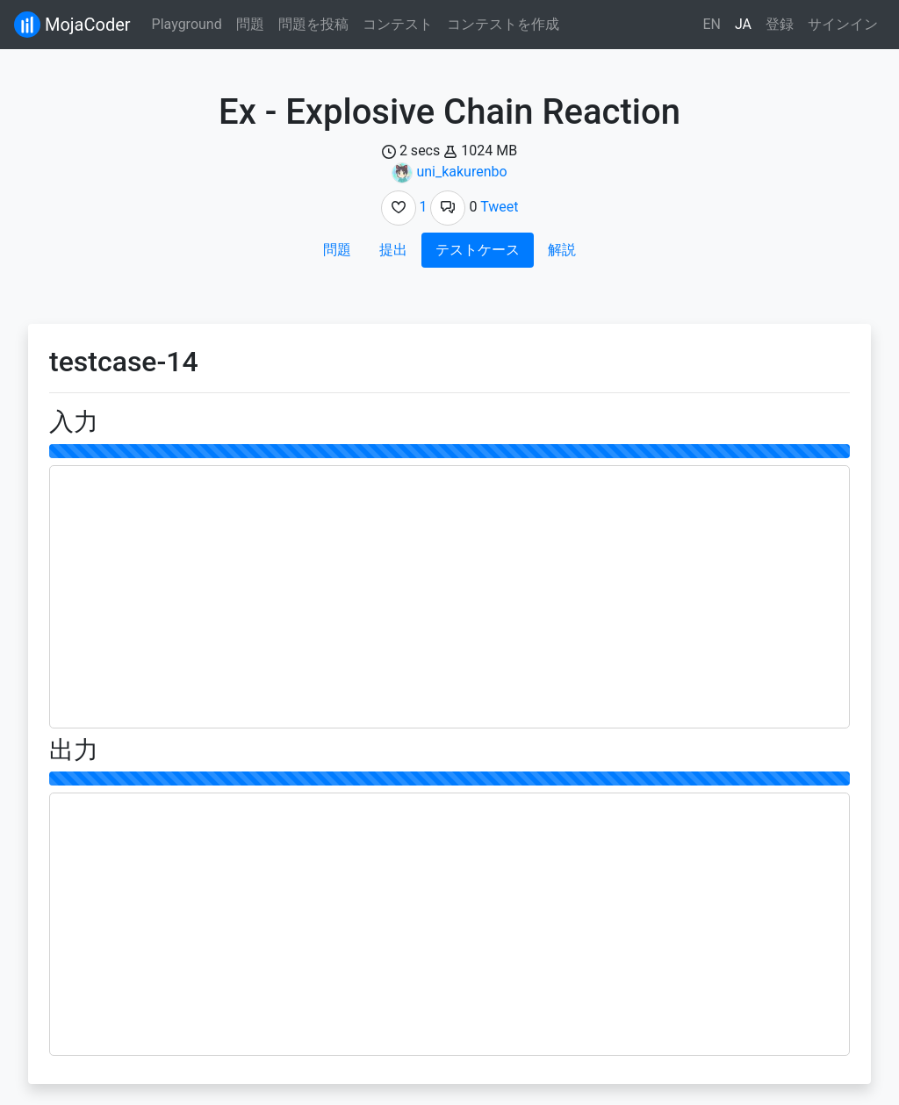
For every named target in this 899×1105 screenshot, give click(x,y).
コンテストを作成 (503, 24)
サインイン (843, 24)
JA (743, 24)
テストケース (477, 249)
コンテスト (398, 24)
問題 (250, 24)
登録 (780, 24)
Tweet (499, 206)
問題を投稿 (313, 24)
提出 (393, 249)
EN (711, 24)
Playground (187, 24)
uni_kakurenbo (461, 171)
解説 (562, 249)
